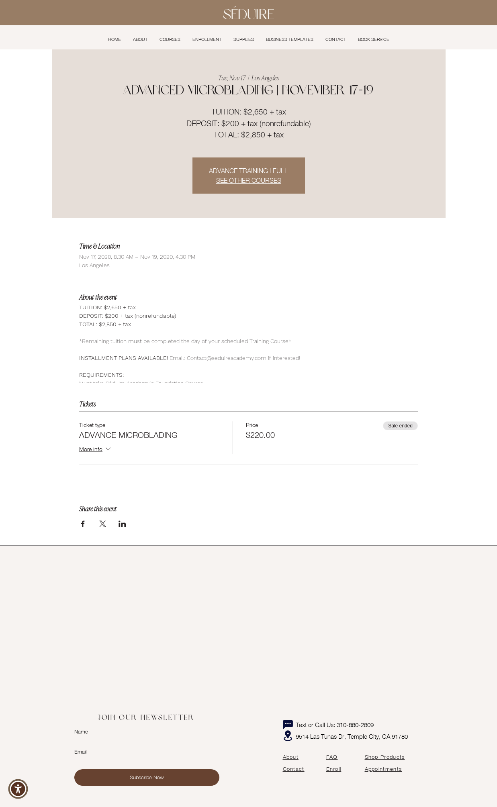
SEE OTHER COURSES (248, 180)
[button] (169, 39)
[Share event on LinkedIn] (122, 524)
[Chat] (288, 724)
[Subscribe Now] (146, 777)
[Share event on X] (102, 524)
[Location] (288, 735)
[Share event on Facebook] (83, 524)
